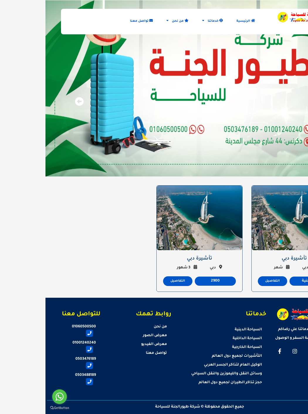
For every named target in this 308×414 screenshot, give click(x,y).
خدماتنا (167, 21)
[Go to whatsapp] (14, 396)
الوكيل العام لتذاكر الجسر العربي (187, 365)
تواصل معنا (95, 21)
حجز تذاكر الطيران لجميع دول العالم (184, 383)
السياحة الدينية (202, 330)
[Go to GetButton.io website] (14, 408)
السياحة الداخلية (201, 338)
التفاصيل (227, 281)
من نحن (132, 21)
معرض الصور (109, 336)
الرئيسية (200, 21)
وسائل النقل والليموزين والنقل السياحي (181, 374)
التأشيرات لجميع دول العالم (191, 356)
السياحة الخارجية (201, 347)
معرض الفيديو (108, 344)
